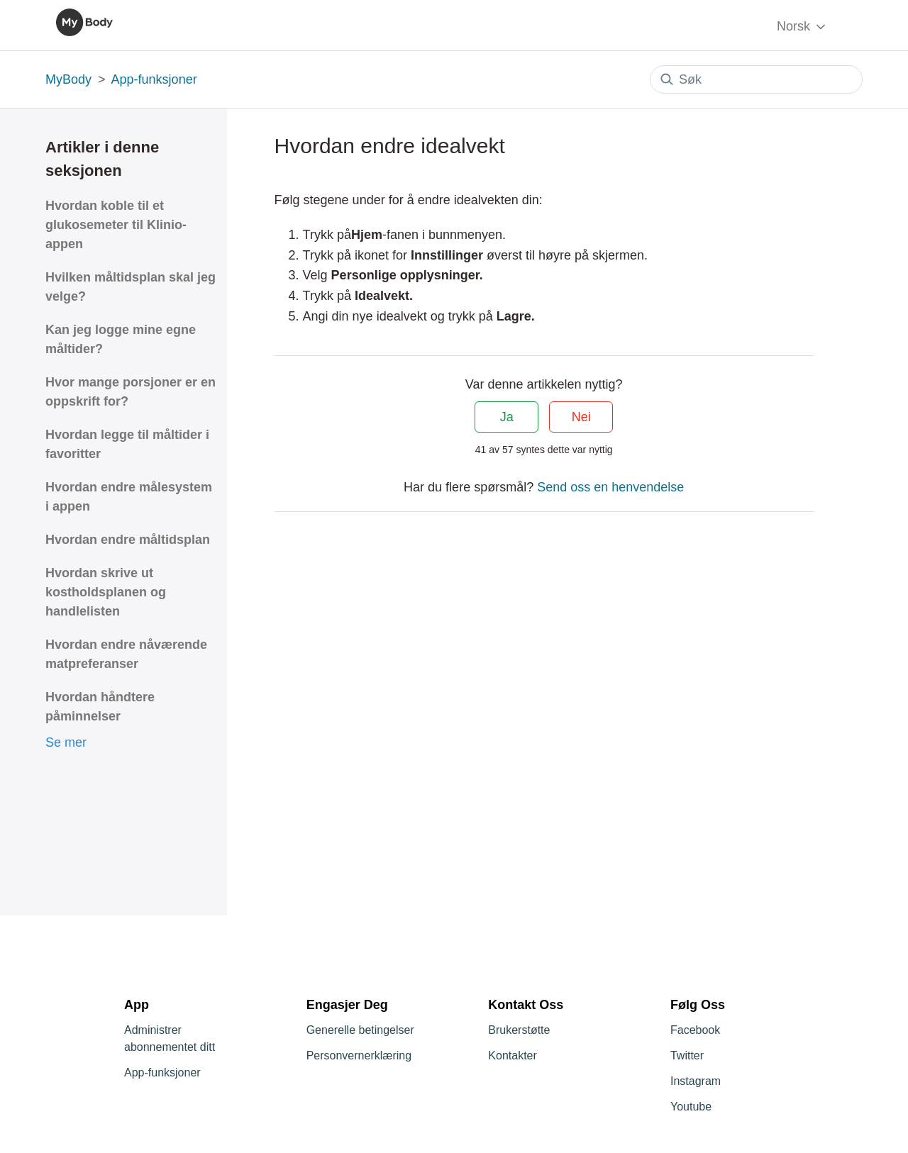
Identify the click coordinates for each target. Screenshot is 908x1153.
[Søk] (756, 79)
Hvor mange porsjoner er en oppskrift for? (130, 391)
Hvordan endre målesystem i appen (128, 496)
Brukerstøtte (519, 1030)
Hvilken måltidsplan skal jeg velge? (130, 286)
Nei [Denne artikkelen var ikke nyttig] (581, 417)
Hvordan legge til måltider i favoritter (127, 444)
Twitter (687, 1055)
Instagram (695, 1081)
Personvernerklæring (359, 1055)
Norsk (802, 26)
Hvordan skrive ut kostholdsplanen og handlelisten (105, 592)
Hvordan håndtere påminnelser (100, 706)
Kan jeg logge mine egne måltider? (120, 339)
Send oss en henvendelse (610, 487)
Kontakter (512, 1055)
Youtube (691, 1107)
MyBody (68, 79)
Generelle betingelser (360, 1030)
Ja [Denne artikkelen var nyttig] (507, 417)
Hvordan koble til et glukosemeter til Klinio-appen (116, 225)
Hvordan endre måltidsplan (127, 540)
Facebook (695, 1030)
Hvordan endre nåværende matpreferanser (126, 654)
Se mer (66, 742)
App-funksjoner (154, 79)
